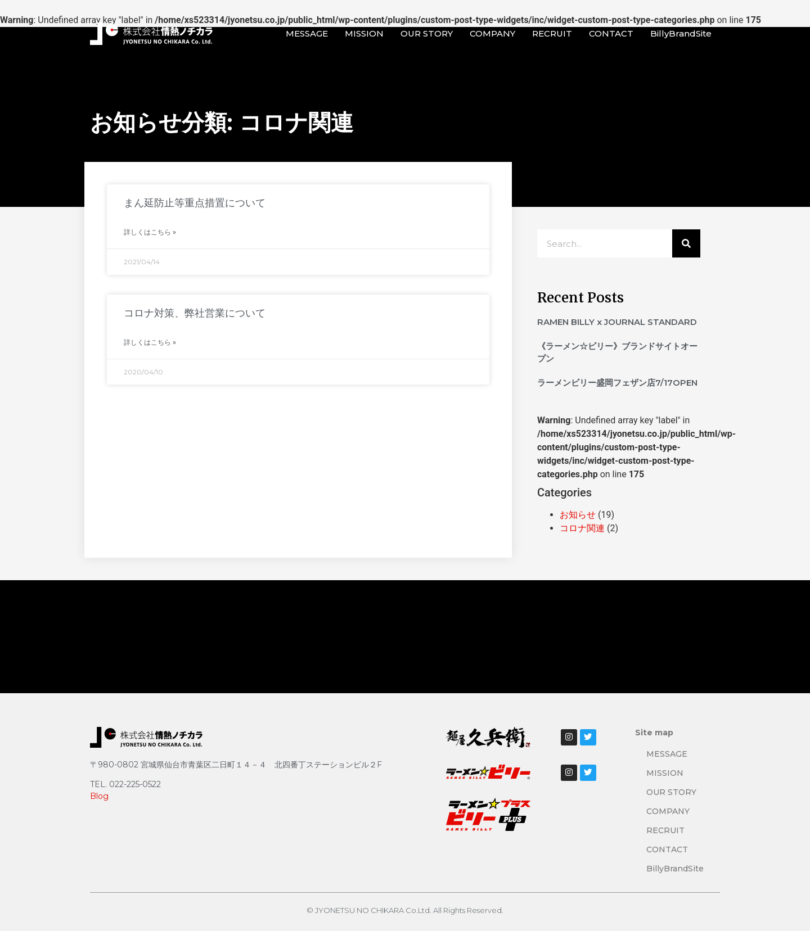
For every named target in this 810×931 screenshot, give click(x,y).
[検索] (686, 243)
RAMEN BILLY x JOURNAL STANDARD (617, 322)
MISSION (364, 33)
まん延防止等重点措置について (195, 203)
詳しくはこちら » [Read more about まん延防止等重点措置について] (150, 232)
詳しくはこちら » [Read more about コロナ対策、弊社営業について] (150, 342)
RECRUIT (552, 33)
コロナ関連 (582, 528)
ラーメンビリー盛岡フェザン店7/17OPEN (617, 382)
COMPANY (492, 33)
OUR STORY (426, 33)
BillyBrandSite (681, 33)
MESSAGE (307, 33)
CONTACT (611, 33)
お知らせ (578, 514)
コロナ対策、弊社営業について (195, 313)
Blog (99, 796)
